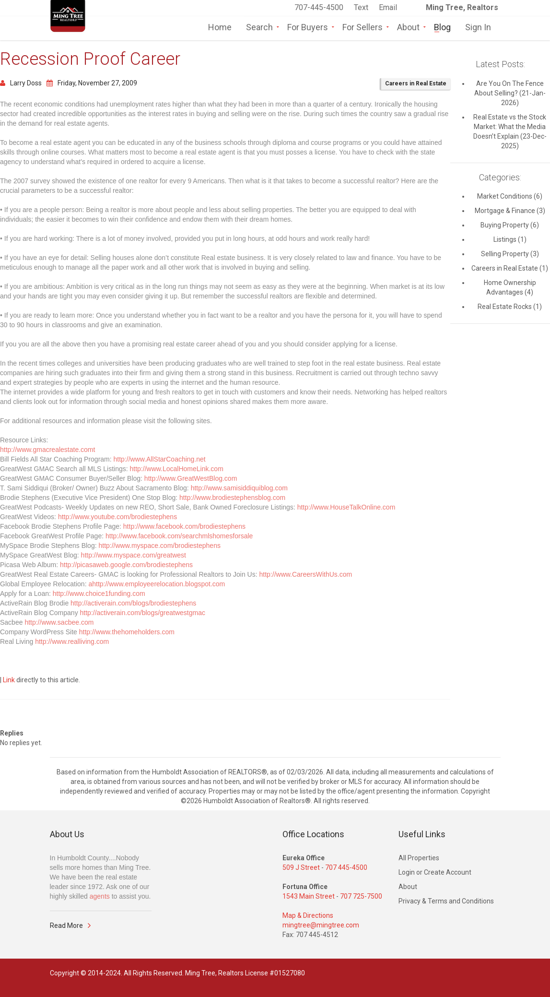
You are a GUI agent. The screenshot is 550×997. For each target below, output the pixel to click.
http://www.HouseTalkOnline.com (346, 507)
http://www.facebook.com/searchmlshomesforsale (179, 536)
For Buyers (307, 26)
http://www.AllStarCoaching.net (160, 459)
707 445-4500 (346, 867)
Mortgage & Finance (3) (510, 210)
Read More (66, 925)
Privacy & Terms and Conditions (446, 901)
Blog (442, 26)
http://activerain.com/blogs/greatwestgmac (142, 613)
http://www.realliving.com (72, 641)
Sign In (478, 26)
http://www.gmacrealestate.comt (47, 449)
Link (9, 680)
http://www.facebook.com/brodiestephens (184, 526)
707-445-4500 (318, 7)
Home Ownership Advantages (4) (510, 287)
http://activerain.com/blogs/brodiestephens (133, 603)
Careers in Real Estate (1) (509, 268)
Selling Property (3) (510, 254)
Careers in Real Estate (415, 83)
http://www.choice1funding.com (99, 593)
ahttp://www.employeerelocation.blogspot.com (156, 584)
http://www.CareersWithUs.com (305, 574)
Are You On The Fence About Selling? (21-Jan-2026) (510, 93)
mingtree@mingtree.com (320, 925)
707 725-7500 (361, 896)
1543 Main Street (308, 896)
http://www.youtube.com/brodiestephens (117, 517)
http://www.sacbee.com (59, 622)
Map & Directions (307, 915)
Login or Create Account (434, 872)
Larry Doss (21, 83)
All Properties (418, 858)
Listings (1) (510, 239)
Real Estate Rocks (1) (510, 306)
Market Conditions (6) (509, 196)
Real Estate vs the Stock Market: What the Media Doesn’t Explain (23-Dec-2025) (510, 131)
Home (220, 26)
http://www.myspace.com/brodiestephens (159, 545)
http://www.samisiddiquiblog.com (239, 488)
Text (362, 7)
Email (388, 7)
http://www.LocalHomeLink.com (176, 469)
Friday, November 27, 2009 (92, 83)
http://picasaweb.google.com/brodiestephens (126, 565)
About (408, 26)
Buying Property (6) (509, 225)
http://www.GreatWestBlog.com (190, 478)
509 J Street (301, 867)
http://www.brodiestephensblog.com (232, 497)
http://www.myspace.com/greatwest (133, 555)
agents (100, 896)
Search (259, 26)
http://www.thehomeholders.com (127, 632)
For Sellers (362, 26)
